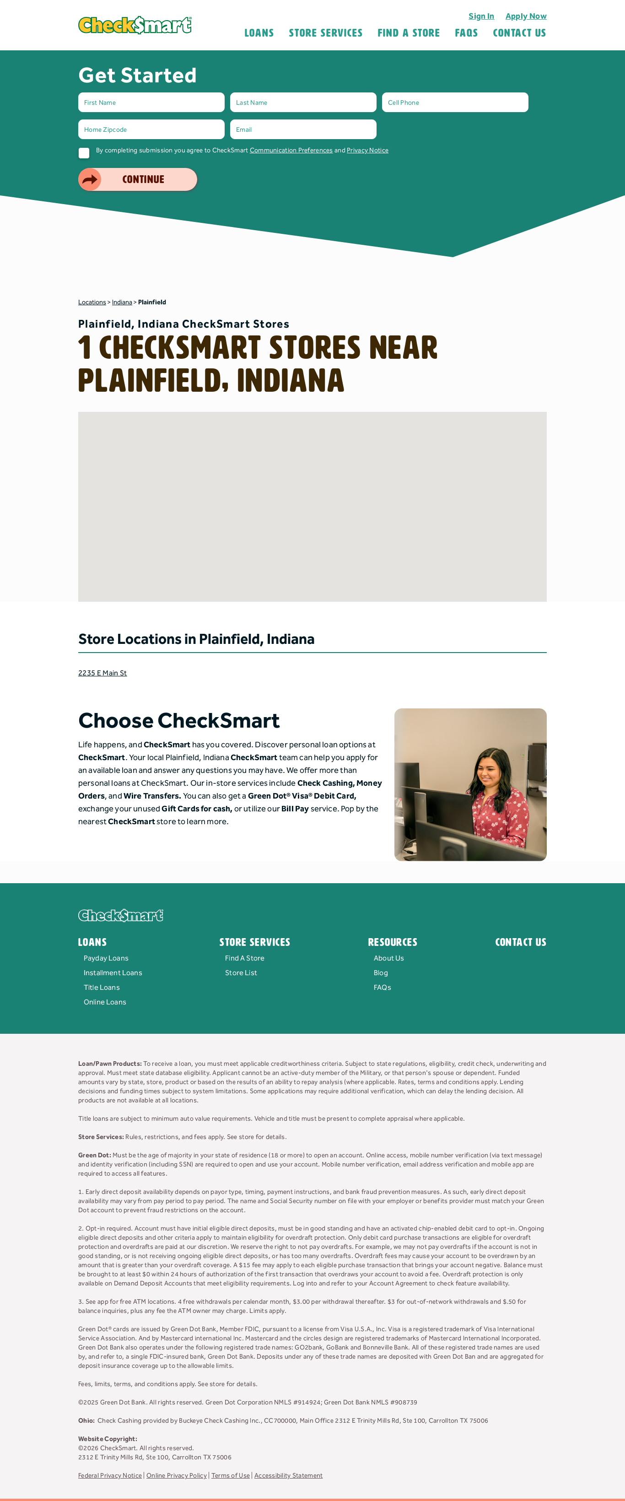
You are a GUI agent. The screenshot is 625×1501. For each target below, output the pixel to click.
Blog (381, 973)
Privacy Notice (367, 151)
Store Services (326, 33)
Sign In (482, 16)
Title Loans (102, 987)
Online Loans (105, 1002)
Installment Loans (113, 973)
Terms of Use (230, 1476)
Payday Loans (106, 958)
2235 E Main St (102, 673)
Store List (241, 973)
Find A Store (409, 33)
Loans (260, 33)
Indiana (122, 302)
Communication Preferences (291, 151)
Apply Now (526, 16)
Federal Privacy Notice (110, 1476)
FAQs (382, 987)
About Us (389, 958)
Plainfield (152, 302)
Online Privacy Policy (176, 1476)
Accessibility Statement (288, 1476)
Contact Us (520, 33)
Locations (92, 302)
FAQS (467, 33)
